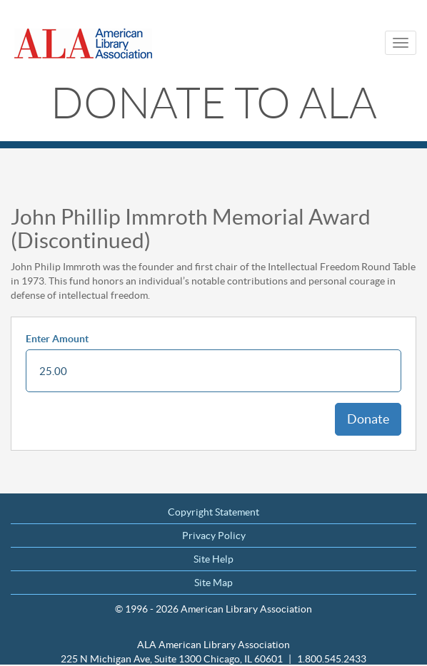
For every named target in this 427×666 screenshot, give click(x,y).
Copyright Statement (213, 512)
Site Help (213, 559)
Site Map (213, 582)
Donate (368, 418)
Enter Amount (57, 338)
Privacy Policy (214, 535)
